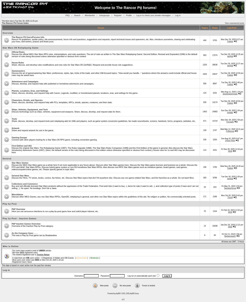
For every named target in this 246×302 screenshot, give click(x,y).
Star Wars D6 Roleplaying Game (20, 48)
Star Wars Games (20, 163)
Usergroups (104, 15)
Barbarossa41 (230, 236)
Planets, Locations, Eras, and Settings (30, 91)
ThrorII (230, 198)
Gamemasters (18, 71)
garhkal (230, 56)
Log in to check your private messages (153, 15)
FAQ (68, 15)
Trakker (230, 41)
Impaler (230, 113)
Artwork (15, 128)
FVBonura (230, 131)
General (7, 159)
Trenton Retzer (43, 255)
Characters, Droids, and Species (27, 100)
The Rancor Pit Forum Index (15, 23)
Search (77, 15)
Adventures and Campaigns (25, 81)
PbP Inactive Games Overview (26, 224)
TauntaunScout (230, 188)
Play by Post (10, 204)
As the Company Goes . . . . (25, 233)
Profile (129, 15)
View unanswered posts (234, 23)
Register (118, 15)
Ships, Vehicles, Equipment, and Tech (30, 109)
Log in (177, 15)
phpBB (117, 293)
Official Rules (18, 52)
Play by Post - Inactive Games (19, 218)
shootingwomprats (230, 94)
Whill (230, 151)
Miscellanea (17, 194)
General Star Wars (20, 176)
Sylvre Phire (230, 141)
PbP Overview (18, 209)
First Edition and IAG (22, 146)
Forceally (230, 122)
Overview (8, 33)
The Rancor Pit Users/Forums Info (28, 37)
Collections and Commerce (25, 184)
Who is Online (10, 246)
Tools (14, 119)
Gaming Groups (19, 137)
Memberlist (90, 15)
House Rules (18, 63)
